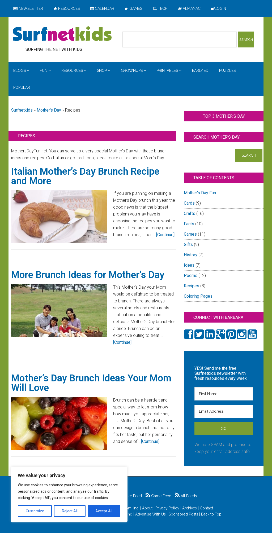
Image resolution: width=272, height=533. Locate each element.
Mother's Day (49, 110)
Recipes (191, 285)
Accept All (103, 511)
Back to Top (211, 514)
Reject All (70, 511)
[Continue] (165, 234)
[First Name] (223, 393)
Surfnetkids (22, 110)
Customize (35, 511)
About (147, 508)
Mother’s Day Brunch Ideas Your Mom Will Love (91, 383)
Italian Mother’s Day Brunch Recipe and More (85, 176)
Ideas (189, 265)
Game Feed (158, 496)
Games (190, 234)
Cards (189, 203)
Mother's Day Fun (200, 192)
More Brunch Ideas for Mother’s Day (87, 274)
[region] (69, 494)
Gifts (188, 244)
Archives (189, 508)
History (190, 254)
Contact (206, 508)
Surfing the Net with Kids (62, 34)
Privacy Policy (167, 508)
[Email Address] (223, 411)
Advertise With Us (150, 514)
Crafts (189, 213)
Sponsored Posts (183, 514)
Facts (189, 223)
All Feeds (186, 496)
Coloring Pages (198, 296)
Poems (190, 275)
